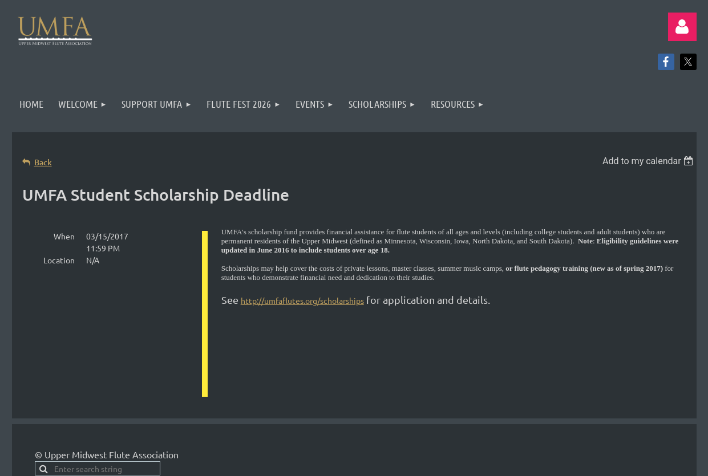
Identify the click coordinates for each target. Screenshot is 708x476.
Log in (682, 27)
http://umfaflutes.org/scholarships (302, 300)
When (64, 236)
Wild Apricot (560, 448)
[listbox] (649, 161)
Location (59, 260)
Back (43, 162)
